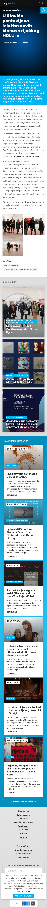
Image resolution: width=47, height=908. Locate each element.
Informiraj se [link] (23, 815)
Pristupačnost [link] (23, 846)
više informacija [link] (23, 891)
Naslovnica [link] (23, 811)
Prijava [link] (23, 833)
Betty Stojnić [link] (23, 42)
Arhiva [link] (23, 837)
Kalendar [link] (23, 829)
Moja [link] (9, 3)
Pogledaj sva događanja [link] (23, 801)
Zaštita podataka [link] (23, 850)
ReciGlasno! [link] (23, 826)
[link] (43, 10)
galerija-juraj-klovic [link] (11, 265)
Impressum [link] (23, 857)
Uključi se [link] (23, 818)
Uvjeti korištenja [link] (23, 853)
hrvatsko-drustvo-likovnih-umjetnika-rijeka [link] (20, 270)
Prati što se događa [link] (23, 822)
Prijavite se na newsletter (23, 865)
